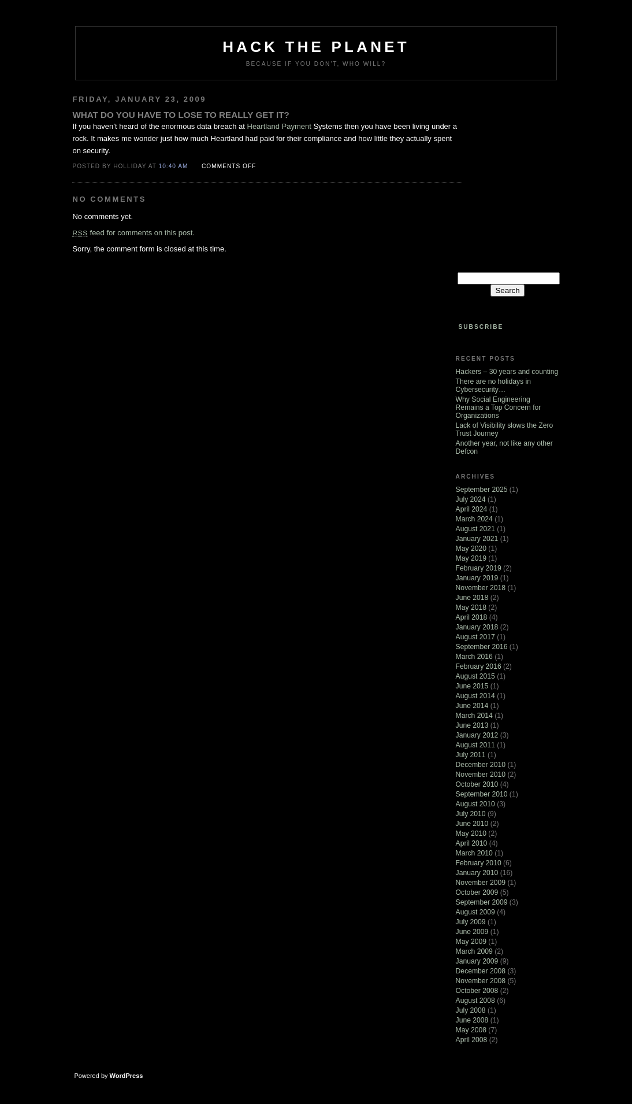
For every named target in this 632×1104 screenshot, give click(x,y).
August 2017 (475, 637)
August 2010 (475, 804)
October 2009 (477, 892)
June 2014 (472, 706)
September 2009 (482, 902)
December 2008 (481, 971)
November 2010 (481, 774)
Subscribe (480, 327)
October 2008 (477, 991)
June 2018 (472, 598)
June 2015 (472, 686)
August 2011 (475, 745)
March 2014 (474, 716)
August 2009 (475, 912)
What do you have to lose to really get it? (180, 115)
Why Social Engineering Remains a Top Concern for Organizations (498, 407)
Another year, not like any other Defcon (504, 447)
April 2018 (472, 617)
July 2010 (471, 814)
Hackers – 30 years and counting (507, 372)
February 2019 (478, 568)
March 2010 (474, 853)
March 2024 (474, 519)
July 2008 (471, 1010)
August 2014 (475, 696)
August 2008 (475, 1000)
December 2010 (481, 765)
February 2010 (478, 863)
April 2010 (472, 843)
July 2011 (471, 755)
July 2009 (471, 922)
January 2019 (477, 578)
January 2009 (477, 961)
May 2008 (471, 1030)
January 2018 (477, 627)
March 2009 (474, 951)
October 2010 (477, 784)
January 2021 (477, 539)
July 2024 (471, 499)
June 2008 (472, 1020)
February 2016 (478, 666)
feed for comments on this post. (133, 232)
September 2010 (482, 794)
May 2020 (471, 548)
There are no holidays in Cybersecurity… (493, 385)
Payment (296, 126)
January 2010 (477, 873)
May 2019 (471, 558)
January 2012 (477, 735)
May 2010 (471, 833)
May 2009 (471, 942)
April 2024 (472, 509)
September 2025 (482, 490)
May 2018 (471, 607)
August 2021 (475, 529)
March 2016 (474, 657)
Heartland (263, 126)
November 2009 (481, 883)
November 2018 (481, 588)
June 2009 (472, 932)
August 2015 (475, 676)
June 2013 (472, 725)
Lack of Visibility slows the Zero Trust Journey (504, 429)
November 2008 (481, 981)
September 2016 (482, 647)
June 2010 (472, 824)
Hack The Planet (316, 46)
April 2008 (472, 1040)
